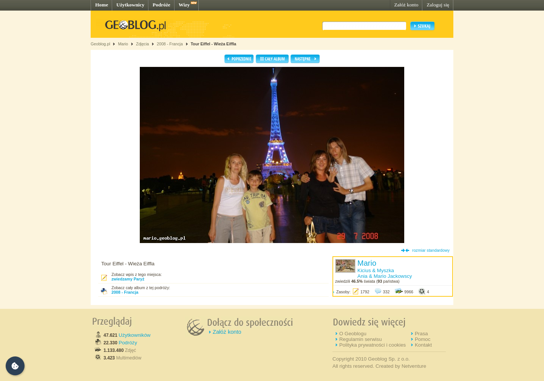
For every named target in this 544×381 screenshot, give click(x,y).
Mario (123, 44)
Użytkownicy (130, 5)
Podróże (161, 5)
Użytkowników (134, 335)
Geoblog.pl (100, 44)
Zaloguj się (438, 5)
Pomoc (422, 339)
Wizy (184, 5)
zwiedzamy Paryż (127, 279)
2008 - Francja (170, 44)
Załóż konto (406, 5)
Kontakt (423, 345)
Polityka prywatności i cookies (372, 345)
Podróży (128, 342)
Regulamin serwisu (360, 339)
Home (101, 5)
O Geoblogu (352, 333)
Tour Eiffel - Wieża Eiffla (213, 44)
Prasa (421, 333)
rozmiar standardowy (431, 250)
